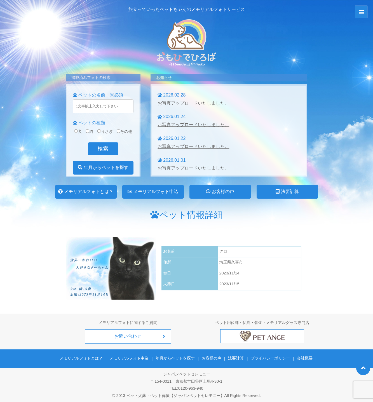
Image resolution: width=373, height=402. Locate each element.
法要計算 (287, 191)
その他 (124, 131)
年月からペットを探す (103, 167)
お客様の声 (220, 191)
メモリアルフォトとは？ (85, 191)
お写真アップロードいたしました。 (193, 103)
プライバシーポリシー (269, 358)
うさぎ (105, 131)
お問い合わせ (127, 336)
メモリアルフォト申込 (153, 191)
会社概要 (304, 358)
